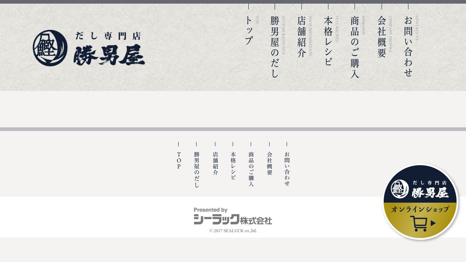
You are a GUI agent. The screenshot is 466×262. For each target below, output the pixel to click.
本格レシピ (331, 41)
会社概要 (385, 41)
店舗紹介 (304, 41)
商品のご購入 (358, 41)
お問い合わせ (411, 41)
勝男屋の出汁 (197, 169)
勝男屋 (89, 48)
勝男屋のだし (277, 41)
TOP (251, 41)
